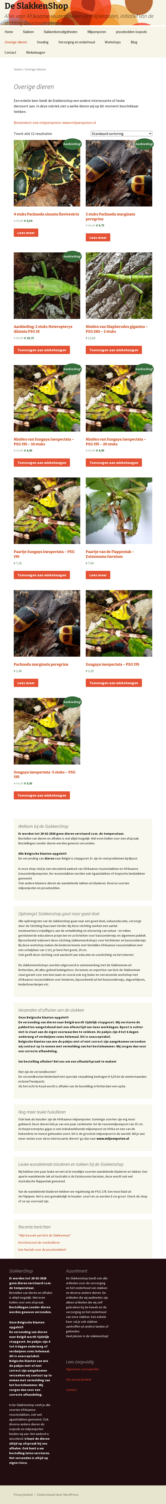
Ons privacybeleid (78, 1379)
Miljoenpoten (96, 32)
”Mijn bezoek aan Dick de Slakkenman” (44, 1235)
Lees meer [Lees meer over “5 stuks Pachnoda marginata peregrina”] (98, 237)
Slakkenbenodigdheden (60, 32)
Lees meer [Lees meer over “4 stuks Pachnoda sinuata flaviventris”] (26, 232)
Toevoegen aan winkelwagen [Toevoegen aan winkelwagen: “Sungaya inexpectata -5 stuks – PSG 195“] (41, 795)
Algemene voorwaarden (82, 1369)
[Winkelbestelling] (121, 133)
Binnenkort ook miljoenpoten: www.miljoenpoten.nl (55, 122)
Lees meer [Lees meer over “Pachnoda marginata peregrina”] (26, 683)
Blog (134, 42)
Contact (10, 52)
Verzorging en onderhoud (76, 42)
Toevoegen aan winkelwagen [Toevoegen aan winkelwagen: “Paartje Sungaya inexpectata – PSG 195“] (41, 575)
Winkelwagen (35, 52)
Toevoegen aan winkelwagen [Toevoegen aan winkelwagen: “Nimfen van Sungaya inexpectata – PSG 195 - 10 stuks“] (41, 462)
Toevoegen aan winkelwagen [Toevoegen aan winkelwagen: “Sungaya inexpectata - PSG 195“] (113, 683)
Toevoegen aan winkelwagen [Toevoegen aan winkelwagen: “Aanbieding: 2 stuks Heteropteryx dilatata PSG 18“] (41, 350)
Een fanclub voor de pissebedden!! (42, 1249)
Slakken (28, 32)
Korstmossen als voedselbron (39, 1242)
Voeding (43, 42)
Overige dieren (16, 42)
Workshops (113, 42)
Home (9, 32)
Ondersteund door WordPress (58, 1495)
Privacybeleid (23, 1495)
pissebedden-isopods (131, 32)
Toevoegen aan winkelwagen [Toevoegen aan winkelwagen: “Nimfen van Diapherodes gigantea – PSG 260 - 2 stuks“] (113, 350)
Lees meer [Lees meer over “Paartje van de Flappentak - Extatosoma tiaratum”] (98, 575)
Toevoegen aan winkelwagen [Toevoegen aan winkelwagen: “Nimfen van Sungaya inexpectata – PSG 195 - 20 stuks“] (113, 462)
